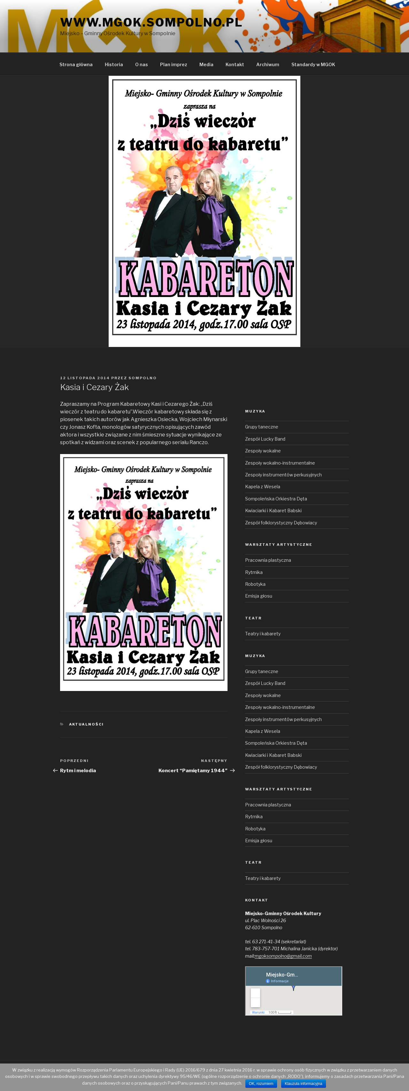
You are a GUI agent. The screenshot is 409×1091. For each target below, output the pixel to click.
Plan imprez (173, 64)
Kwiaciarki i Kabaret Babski (273, 510)
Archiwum (267, 64)
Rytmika (254, 572)
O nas (141, 64)
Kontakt (235, 64)
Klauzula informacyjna (303, 1083)
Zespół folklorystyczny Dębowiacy (281, 522)
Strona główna (76, 64)
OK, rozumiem (261, 1083)
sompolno (142, 378)
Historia (114, 64)
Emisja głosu (258, 596)
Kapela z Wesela (262, 486)
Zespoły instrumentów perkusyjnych (283, 474)
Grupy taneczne (261, 426)
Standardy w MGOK (313, 64)
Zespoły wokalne (263, 450)
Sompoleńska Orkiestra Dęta (276, 498)
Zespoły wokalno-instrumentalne (280, 463)
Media (206, 64)
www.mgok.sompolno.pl (151, 22)
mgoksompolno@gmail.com (283, 956)
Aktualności (86, 724)
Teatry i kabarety (263, 633)
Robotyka (255, 584)
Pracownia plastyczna (268, 560)
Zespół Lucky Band (265, 439)
